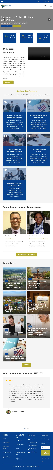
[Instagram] (43, 1)
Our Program (17, 27)
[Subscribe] (45, 452)
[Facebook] (38, 1)
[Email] (48, 1)
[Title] (50, 1)
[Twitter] (41, 1)
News (4, 439)
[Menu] (51, 6)
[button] (45, 6)
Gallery (17, 448)
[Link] (6, 6)
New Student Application (6, 27)
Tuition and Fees (7, 452)
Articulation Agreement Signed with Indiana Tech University (14, 309)
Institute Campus (20, 445)
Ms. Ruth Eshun (34, 236)
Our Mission (18, 441)
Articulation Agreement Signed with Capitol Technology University (13, 285)
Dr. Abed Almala (11, 236)
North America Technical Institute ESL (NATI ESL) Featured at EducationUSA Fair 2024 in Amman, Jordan (38, 307)
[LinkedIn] (46, 1)
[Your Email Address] (45, 447)
